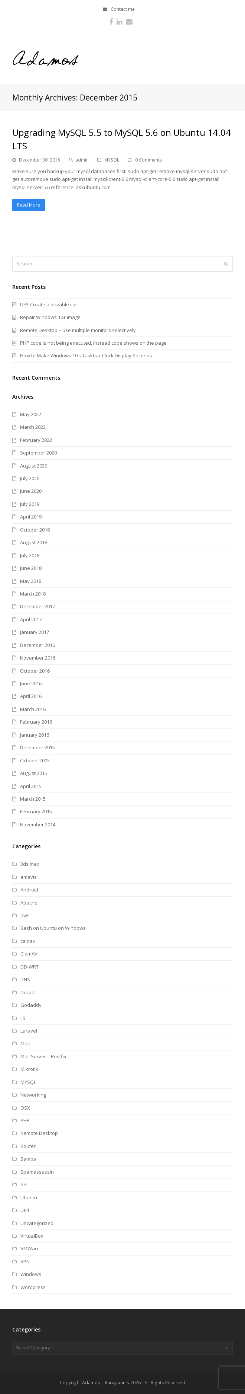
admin (82, 160)
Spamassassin (37, 1171)
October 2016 (35, 670)
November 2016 (37, 657)
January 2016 (34, 734)
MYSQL (111, 160)
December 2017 (37, 606)
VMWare (30, 1248)
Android (29, 889)
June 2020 (31, 491)
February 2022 (36, 440)
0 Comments (148, 160)
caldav (27, 941)
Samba (28, 1158)
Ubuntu (28, 1197)
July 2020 (29, 478)
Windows (30, 1274)
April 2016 (31, 696)
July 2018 (29, 555)
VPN (25, 1261)
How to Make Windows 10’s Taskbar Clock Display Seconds (86, 355)
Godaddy (31, 1005)
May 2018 (30, 581)
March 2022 (33, 427)
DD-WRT (29, 966)
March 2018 (33, 593)
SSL (24, 1184)
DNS (25, 979)
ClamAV (28, 953)
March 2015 (33, 798)
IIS (23, 1018)
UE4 (24, 1210)
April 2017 (31, 619)
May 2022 (30, 414)
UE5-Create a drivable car (48, 304)
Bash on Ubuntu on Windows (53, 928)
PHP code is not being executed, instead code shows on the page (93, 342)
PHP (25, 1120)
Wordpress (33, 1287)
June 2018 (31, 568)
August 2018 (33, 542)
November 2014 (37, 824)
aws (25, 915)
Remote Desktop (39, 1133)
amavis (28, 877)
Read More (28, 205)
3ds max (29, 864)
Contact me (123, 9)
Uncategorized (36, 1223)
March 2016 (33, 709)
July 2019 (29, 504)
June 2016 (31, 683)
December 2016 (37, 645)
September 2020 (38, 452)
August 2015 (33, 773)
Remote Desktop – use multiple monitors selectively (78, 330)
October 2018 (35, 529)
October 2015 (35, 760)
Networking (33, 1094)
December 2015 (37, 747)
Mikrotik (29, 1069)
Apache (28, 902)
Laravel (28, 1030)
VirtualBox (31, 1235)
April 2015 (31, 786)
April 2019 (31, 516)
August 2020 (33, 465)
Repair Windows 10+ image (50, 317)
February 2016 (36, 721)
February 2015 (36, 811)
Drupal (28, 992)
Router (28, 1146)
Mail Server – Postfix (43, 1056)
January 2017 (34, 632)
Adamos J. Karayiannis (105, 1382)
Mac (25, 1043)
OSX (25, 1107)
